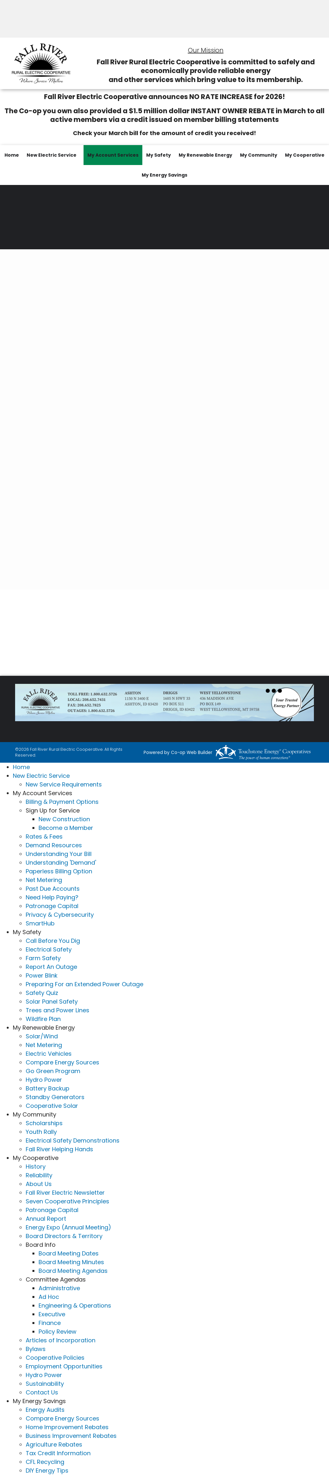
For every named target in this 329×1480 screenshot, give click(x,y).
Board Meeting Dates (69, 1253)
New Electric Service (51, 155)
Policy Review (57, 1332)
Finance (50, 1323)
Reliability (39, 1175)
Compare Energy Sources (62, 1062)
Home (11, 155)
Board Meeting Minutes (71, 1262)
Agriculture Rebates (54, 1444)
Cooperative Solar (52, 1106)
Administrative (59, 1288)
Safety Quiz (42, 993)
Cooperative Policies (55, 1358)
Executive (52, 1314)
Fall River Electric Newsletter (65, 1193)
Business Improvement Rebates (71, 1436)
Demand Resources (54, 845)
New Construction (64, 819)
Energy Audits (45, 1410)
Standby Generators (55, 1097)
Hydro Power (44, 1080)
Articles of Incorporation (60, 1340)
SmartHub (40, 923)
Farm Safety (43, 958)
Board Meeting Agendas (73, 1271)
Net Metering (44, 880)
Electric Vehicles (49, 1054)
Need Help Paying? (52, 897)
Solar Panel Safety (52, 1001)
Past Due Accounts (53, 889)
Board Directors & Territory (64, 1236)
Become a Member (66, 828)
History (36, 1167)
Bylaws (36, 1349)
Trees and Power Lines (57, 1010)
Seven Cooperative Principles (67, 1201)
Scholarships (44, 1123)
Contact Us (42, 1392)
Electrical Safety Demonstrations (73, 1140)
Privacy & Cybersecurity (60, 915)
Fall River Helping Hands (59, 1149)
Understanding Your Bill (59, 854)
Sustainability (45, 1384)
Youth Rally (41, 1132)
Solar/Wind (42, 1036)
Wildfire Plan (43, 1019)
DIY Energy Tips (47, 1470)
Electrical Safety (49, 949)
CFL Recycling (45, 1462)
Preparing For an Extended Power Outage (84, 984)
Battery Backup (47, 1088)
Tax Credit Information (58, 1453)
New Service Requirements (64, 784)
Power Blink (42, 975)
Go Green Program (53, 1071)
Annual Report (46, 1219)
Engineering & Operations (75, 1305)
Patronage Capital (52, 906)
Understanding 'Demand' (61, 863)
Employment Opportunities (64, 1366)
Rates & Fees (44, 836)
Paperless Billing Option (59, 871)
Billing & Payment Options (62, 802)
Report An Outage (51, 967)
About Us (39, 1184)
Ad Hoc (49, 1297)
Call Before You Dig (53, 941)
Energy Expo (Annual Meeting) (68, 1227)
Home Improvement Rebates (67, 1427)
